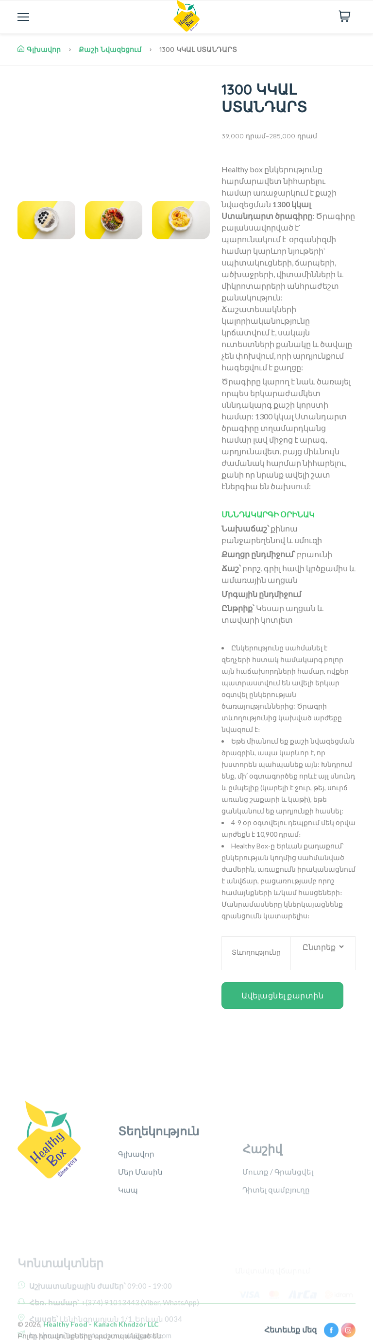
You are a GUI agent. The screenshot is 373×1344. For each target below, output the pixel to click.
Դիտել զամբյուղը (276, 1225)
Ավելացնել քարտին (282, 995)
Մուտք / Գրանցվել (277, 1207)
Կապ (128, 1225)
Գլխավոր (39, 49)
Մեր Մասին (140, 1207)
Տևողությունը (256, 952)
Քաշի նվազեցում (110, 49)
